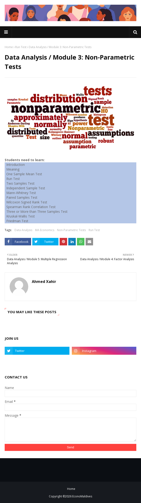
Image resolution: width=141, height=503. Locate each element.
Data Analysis (23, 230)
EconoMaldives (82, 496)
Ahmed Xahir (44, 281)
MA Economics (44, 230)
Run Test (20, 47)
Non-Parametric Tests (71, 230)
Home (9, 47)
